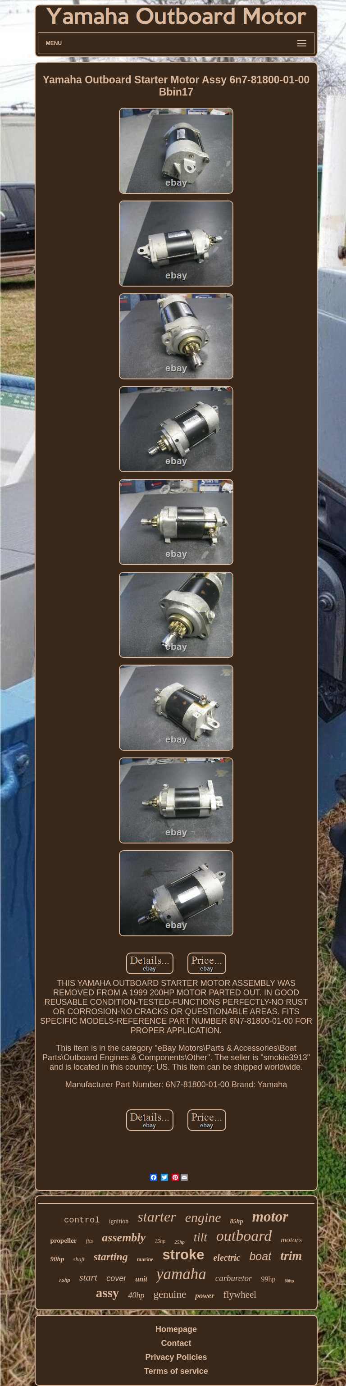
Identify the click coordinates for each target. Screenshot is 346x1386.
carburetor (233, 1278)
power (204, 1295)
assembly (124, 1237)
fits (89, 1240)
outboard (244, 1235)
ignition (119, 1221)
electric (226, 1258)
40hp (136, 1295)
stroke (183, 1255)
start (88, 1277)
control (82, 1220)
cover (116, 1278)
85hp (236, 1221)
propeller (63, 1240)
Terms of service (176, 1371)
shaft (78, 1259)
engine (203, 1217)
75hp (64, 1280)
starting (111, 1257)
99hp (268, 1279)
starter (156, 1216)
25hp (179, 1242)
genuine (169, 1294)
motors (291, 1240)
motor (270, 1216)
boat (260, 1256)
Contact (176, 1343)
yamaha (181, 1274)
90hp (57, 1259)
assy (107, 1293)
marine (145, 1259)
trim (291, 1256)
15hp (160, 1241)
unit (141, 1279)
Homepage (176, 1329)
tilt (200, 1237)
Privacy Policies (176, 1357)
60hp (289, 1280)
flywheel (239, 1294)
